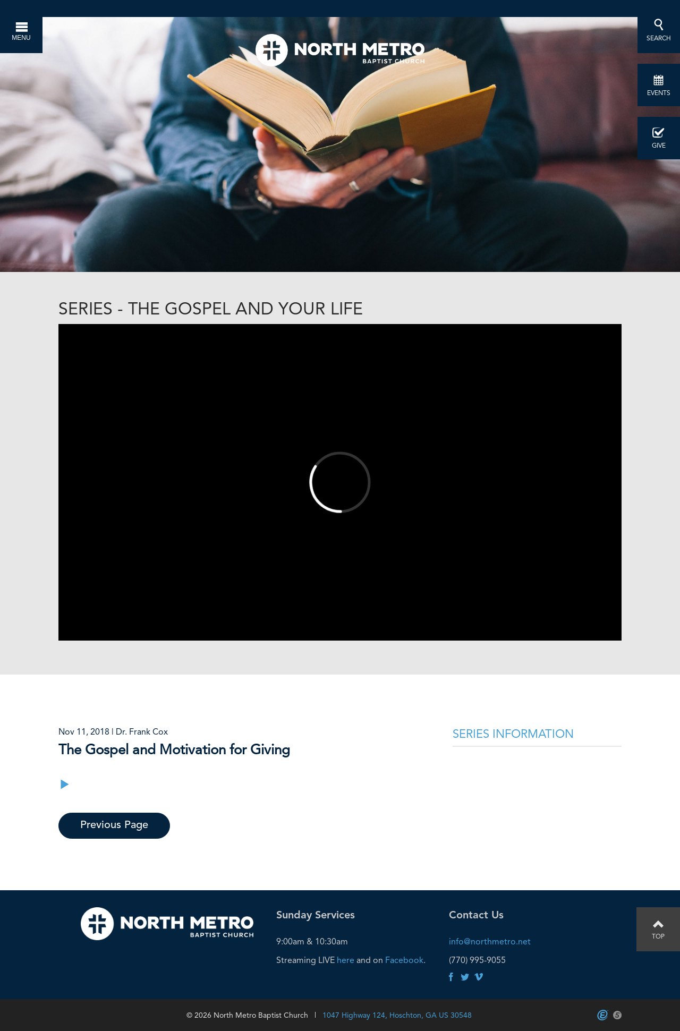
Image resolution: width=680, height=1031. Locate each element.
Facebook (404, 960)
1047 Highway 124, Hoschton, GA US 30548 (397, 1015)
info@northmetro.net (490, 941)
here (345, 960)
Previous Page (114, 825)
